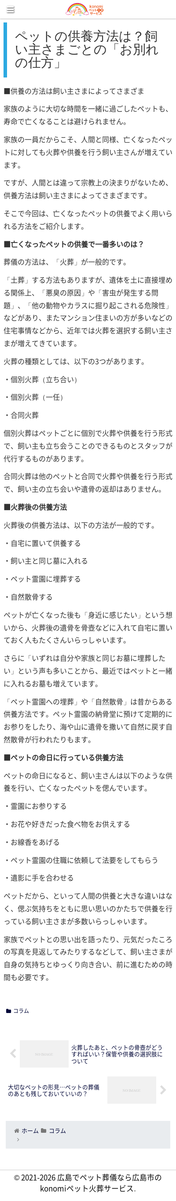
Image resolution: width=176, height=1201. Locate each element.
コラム (17, 1010)
